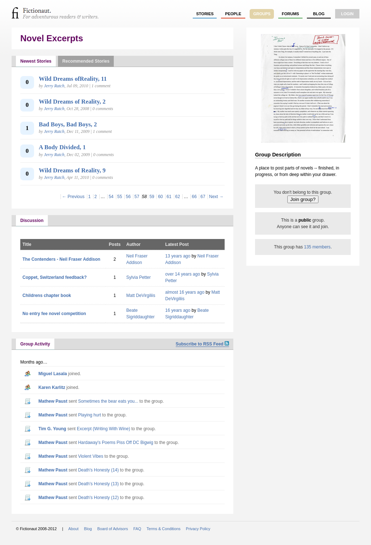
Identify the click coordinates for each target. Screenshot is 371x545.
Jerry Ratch (54, 85)
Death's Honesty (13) (98, 483)
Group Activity (35, 344)
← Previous (73, 196)
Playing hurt (89, 415)
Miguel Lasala (52, 373)
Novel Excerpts (51, 38)
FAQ (137, 529)
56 (128, 196)
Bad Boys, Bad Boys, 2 (68, 124)
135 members (317, 247)
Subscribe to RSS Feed (202, 344)
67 (202, 196)
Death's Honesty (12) (98, 497)
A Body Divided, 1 (62, 147)
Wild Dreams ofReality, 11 (73, 78)
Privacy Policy (198, 529)
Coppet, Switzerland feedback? (54, 277)
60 (160, 196)
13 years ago (177, 256)
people (233, 14)
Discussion (31, 220)
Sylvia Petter (138, 277)
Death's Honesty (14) (98, 470)
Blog (319, 14)
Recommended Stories (85, 61)
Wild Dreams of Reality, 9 (72, 170)
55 (119, 196)
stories (205, 14)
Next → (216, 196)
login (347, 14)
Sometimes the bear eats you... (108, 401)
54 (111, 196)
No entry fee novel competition (54, 313)
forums (290, 14)
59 (151, 196)
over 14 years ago (182, 274)
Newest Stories (35, 61)
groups (262, 14)
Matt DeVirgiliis (140, 295)
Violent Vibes (90, 456)
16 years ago (177, 310)
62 (177, 196)
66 (194, 196)
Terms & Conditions (164, 529)
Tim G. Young (52, 428)
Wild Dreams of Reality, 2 (72, 101)
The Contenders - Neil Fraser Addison (61, 259)
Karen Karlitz (51, 387)
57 (136, 196)
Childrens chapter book (46, 295)
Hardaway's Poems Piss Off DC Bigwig (115, 442)
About (73, 529)
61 (169, 196)
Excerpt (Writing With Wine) (103, 428)
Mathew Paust (52, 401)
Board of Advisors (112, 529)
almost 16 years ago (184, 292)
